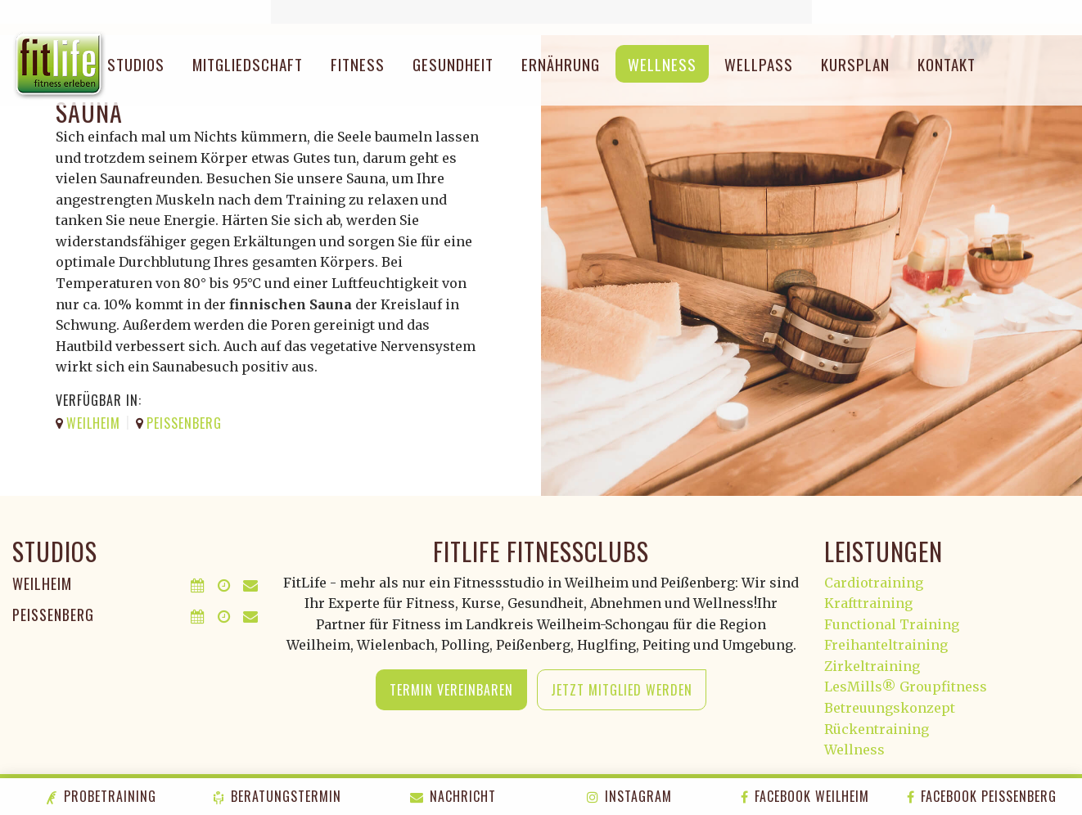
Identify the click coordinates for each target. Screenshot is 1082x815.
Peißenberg (53, 614)
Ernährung (560, 63)
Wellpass (758, 63)
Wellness (662, 63)
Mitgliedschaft (247, 63)
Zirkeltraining (872, 666)
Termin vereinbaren (451, 690)
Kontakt (946, 63)
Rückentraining (876, 729)
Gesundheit (453, 63)
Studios (136, 63)
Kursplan (855, 63)
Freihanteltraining (886, 645)
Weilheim (42, 583)
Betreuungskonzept (889, 708)
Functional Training (891, 624)
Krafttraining (868, 603)
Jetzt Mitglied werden (621, 690)
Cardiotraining (873, 582)
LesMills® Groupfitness (905, 686)
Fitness (358, 63)
